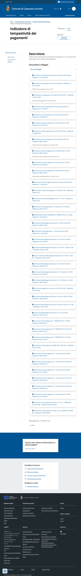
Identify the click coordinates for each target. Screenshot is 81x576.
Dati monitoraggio (8, 569)
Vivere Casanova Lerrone (42, 15)
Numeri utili (7, 563)
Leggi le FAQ (44, 541)
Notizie (62, 508)
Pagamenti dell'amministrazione (41, 22)
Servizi (29, 15)
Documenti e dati (8, 511)
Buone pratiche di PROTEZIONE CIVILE (31, 535)
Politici (5, 521)
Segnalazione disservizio (47, 543)
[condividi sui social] (61, 28)
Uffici (5, 523)
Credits (33, 569)
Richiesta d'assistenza (47, 547)
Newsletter (63, 534)
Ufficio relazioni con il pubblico (11, 558)
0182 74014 (12, 539)
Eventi (62, 521)
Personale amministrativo (10, 518)
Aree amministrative (9, 508)
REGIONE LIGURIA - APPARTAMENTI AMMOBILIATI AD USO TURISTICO (31, 541)
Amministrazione (11, 15)
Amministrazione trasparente (23, 22)
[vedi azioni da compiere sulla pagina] (68, 29)
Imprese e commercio (46, 508)
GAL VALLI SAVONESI (28, 547)
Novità (22, 15)
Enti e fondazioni (8, 513)
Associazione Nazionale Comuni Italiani (31, 555)
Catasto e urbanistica (28, 513)
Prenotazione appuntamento (48, 545)
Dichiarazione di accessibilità (48, 537)
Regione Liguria (8, 2)
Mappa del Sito (46, 569)
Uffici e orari (7, 560)
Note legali (44, 534)
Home (11, 22)
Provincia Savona (27, 549)
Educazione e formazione (29, 516)
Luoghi (62, 519)
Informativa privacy (46, 532)
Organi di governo (8, 516)
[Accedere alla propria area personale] (66, 2)
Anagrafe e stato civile (28, 508)
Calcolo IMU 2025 (27, 532)
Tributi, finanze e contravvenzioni (49, 512)
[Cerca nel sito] (73, 9)
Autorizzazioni (26, 511)
